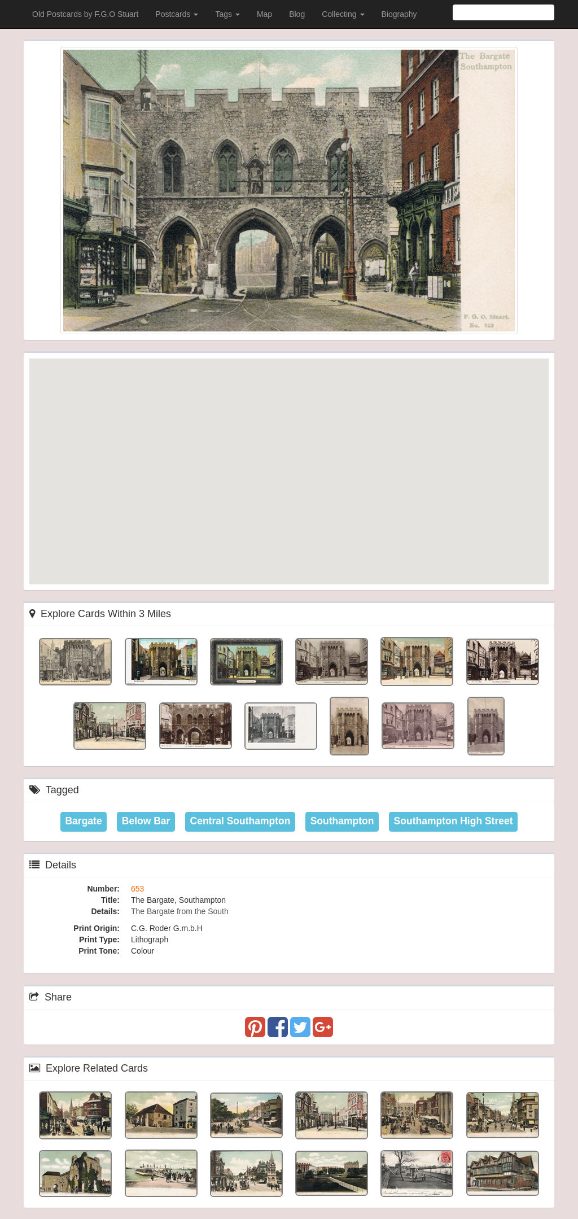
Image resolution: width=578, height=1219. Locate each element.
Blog (297, 14)
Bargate (83, 821)
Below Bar (146, 821)
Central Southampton (240, 821)
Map (264, 14)
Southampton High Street (453, 821)
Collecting (343, 14)
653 (137, 888)
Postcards (176, 14)
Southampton (342, 821)
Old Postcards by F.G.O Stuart (85, 14)
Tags (227, 14)
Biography (399, 14)
